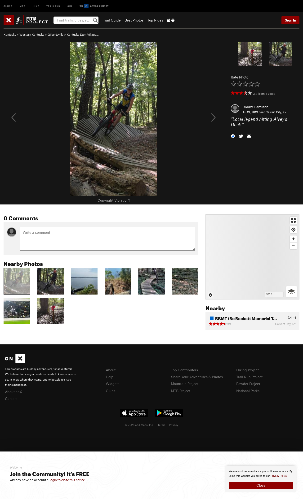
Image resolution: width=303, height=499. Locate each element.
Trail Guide (112, 20)
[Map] (252, 257)
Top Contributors (184, 370)
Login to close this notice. (67, 480)
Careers (11, 398)
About (111, 370)
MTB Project (180, 391)
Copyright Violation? (114, 200)
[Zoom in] (293, 238)
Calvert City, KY (276, 112)
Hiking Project (247, 370)
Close (260, 485)
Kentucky (10, 34)
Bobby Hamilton (255, 107)
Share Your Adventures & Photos (197, 377)
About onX (13, 392)
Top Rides (155, 20)
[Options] (291, 291)
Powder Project (248, 384)
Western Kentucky (31, 34)
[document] (261, 479)
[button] (233, 135)
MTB (23, 5)
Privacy (173, 424)
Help (109, 377)
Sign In (290, 20)
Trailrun (53, 5)
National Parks (247, 391)
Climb (8, 5)
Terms (161, 424)
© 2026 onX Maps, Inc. (139, 424)
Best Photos (134, 20)
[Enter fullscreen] (293, 220)
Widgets (112, 384)
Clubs (110, 391)
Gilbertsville (55, 34)
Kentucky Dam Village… (83, 34)
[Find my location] (293, 229)
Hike (36, 5)
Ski (69, 5)
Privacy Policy (279, 475)
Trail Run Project (249, 377)
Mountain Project (184, 384)
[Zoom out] (293, 245)
